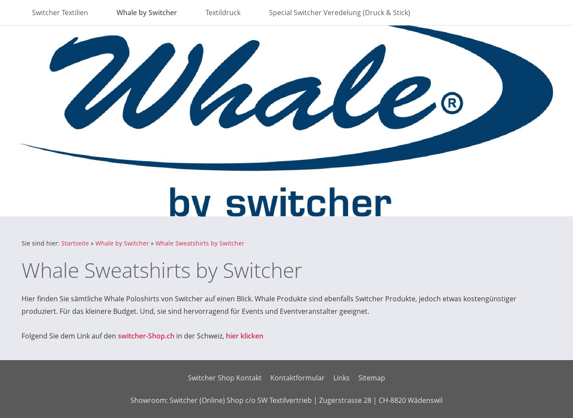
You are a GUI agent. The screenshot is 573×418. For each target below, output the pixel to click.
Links (341, 378)
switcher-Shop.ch (146, 336)
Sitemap (371, 378)
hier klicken (244, 336)
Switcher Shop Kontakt (225, 378)
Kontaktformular (297, 378)
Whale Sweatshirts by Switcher (199, 243)
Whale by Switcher (122, 243)
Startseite (75, 243)
